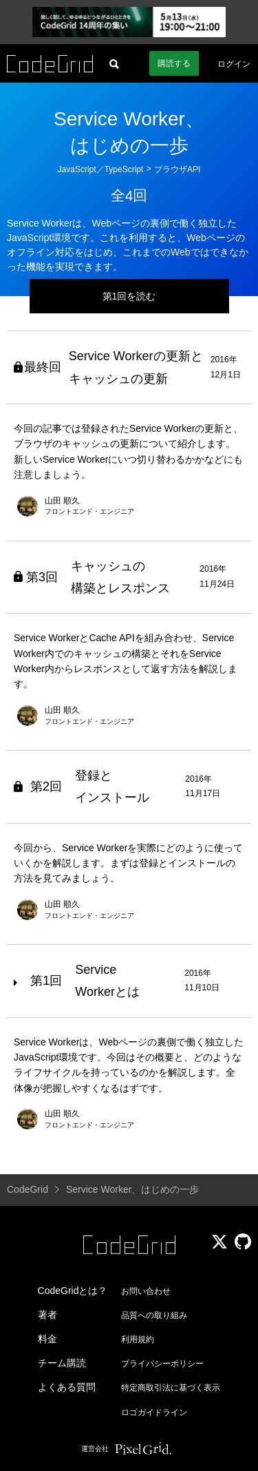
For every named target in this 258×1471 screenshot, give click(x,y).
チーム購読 (62, 1362)
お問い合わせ (146, 1291)
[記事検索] (114, 63)
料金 (47, 1338)
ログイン (233, 64)
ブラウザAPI (177, 169)
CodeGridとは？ (73, 1290)
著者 (47, 1314)
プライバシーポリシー (162, 1363)
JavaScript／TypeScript (101, 169)
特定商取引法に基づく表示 (170, 1387)
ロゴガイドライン (154, 1412)
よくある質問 (67, 1386)
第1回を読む (129, 296)
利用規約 (137, 1339)
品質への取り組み (154, 1315)
